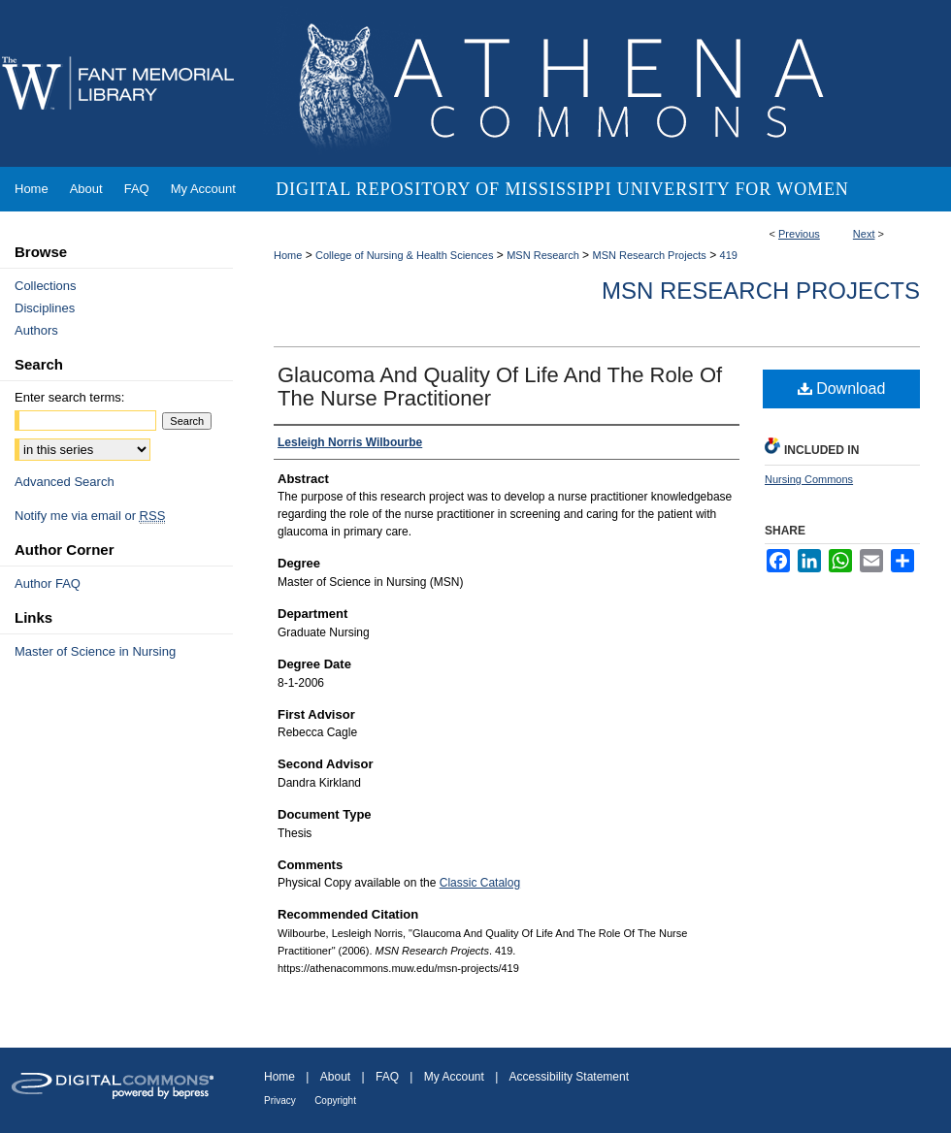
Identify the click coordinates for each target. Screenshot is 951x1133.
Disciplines (45, 308)
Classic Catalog (480, 883)
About (335, 1077)
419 (729, 255)
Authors (36, 330)
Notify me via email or (90, 515)
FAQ (387, 1077)
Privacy (280, 1100)
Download (842, 388)
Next (864, 234)
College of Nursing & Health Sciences (404, 255)
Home (288, 255)
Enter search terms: (69, 397)
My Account (454, 1077)
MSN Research (543, 255)
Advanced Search (65, 481)
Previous (799, 234)
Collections (46, 285)
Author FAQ (48, 583)
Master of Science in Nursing (95, 651)
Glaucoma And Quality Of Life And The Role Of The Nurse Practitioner (500, 386)
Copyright (335, 1100)
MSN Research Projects (648, 255)
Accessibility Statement (569, 1077)
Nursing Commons (809, 479)
